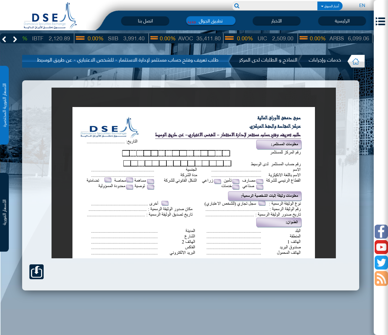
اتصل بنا (145, 20)
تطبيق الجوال (210, 20)
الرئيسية (342, 20)
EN (362, 5)
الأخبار (276, 20)
